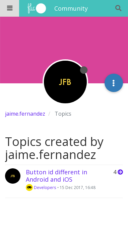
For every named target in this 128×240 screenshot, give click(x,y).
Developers (41, 187)
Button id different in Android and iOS (56, 175)
